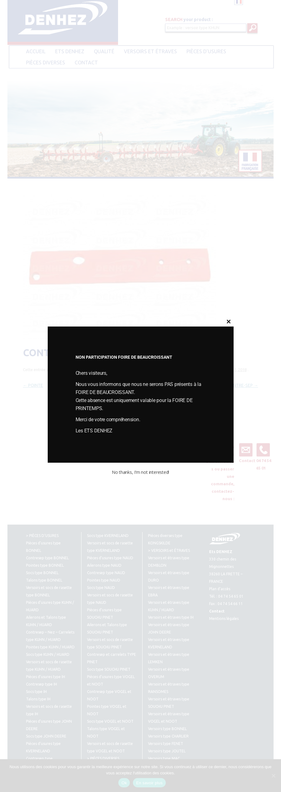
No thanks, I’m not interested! (140, 472)
